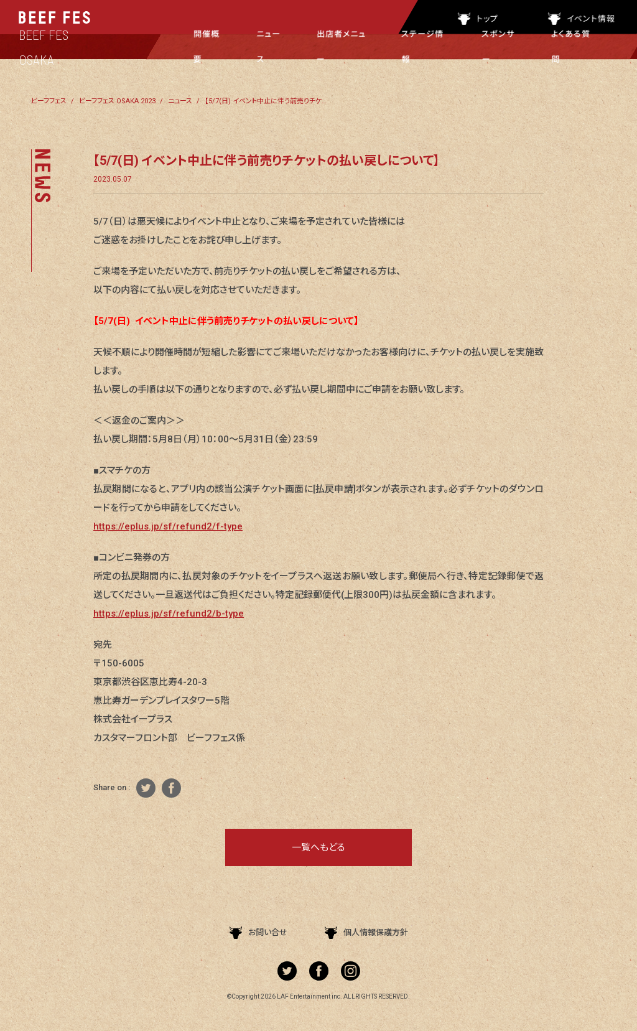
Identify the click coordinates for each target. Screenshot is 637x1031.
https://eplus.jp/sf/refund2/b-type (168, 613)
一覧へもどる (318, 847)
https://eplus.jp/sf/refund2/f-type (168, 526)
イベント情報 (581, 18)
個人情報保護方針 (366, 932)
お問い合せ (258, 932)
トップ (478, 18)
